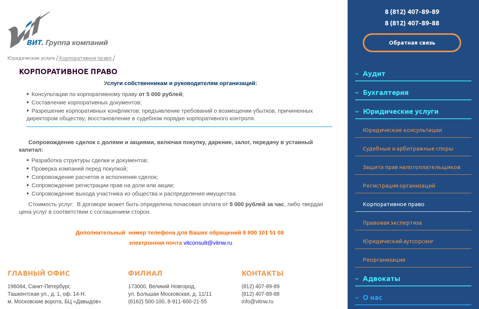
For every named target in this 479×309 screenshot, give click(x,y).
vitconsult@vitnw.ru (208, 242)
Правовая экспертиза (392, 222)
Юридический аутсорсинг (398, 241)
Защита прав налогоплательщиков (411, 167)
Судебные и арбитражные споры (408, 148)
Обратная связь (412, 42)
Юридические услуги (31, 58)
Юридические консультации (402, 130)
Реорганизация (384, 259)
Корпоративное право (393, 204)
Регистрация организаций (399, 185)
